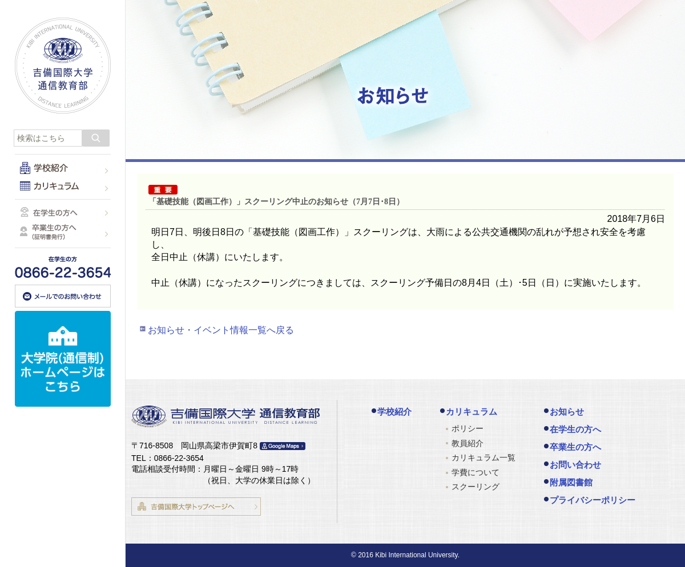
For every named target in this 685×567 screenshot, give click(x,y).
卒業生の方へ (575, 447)
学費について (475, 472)
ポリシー (467, 428)
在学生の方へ (575, 429)
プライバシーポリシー (592, 500)
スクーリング (475, 486)
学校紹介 (394, 411)
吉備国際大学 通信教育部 (63, 66)
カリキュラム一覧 (483, 457)
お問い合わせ (575, 464)
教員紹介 (467, 443)
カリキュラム (471, 411)
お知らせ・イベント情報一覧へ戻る (221, 330)
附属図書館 (571, 482)
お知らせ (567, 411)
